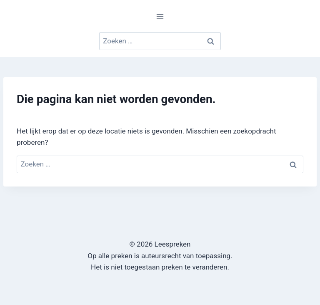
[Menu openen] (160, 16)
